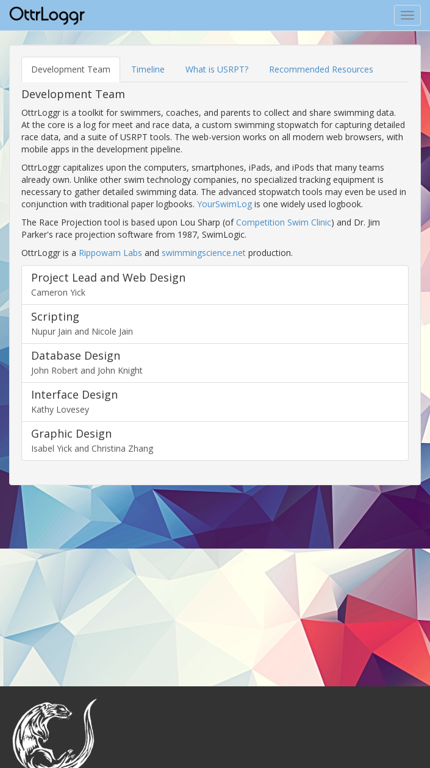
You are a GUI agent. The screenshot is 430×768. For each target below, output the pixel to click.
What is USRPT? (216, 69)
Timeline (148, 69)
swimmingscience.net (204, 252)
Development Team (70, 69)
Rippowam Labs (110, 252)
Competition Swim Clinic (283, 222)
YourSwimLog (224, 204)
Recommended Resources (321, 69)
